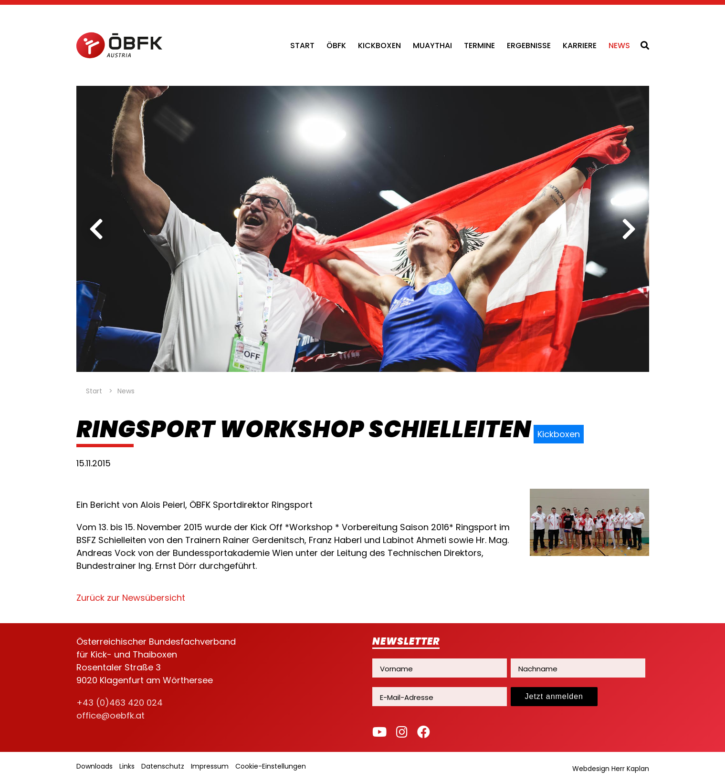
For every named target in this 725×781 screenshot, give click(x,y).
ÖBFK (336, 45)
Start (302, 45)
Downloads (94, 766)
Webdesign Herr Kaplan (610, 768)
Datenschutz (162, 766)
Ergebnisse (529, 45)
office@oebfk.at (110, 715)
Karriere (580, 45)
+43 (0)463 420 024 (119, 703)
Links (127, 766)
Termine (479, 45)
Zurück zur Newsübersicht (130, 598)
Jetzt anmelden (554, 696)
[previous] (96, 229)
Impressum (210, 766)
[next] (629, 229)
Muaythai (432, 45)
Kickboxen (379, 45)
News (619, 45)
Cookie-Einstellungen (270, 766)
